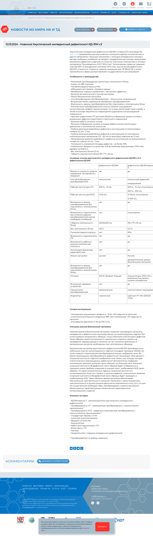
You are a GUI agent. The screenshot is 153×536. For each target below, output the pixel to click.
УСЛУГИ (95, 13)
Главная (31, 18)
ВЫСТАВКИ (43, 13)
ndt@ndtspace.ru (98, 496)
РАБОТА (53, 13)
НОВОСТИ (32, 13)
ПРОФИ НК (105, 13)
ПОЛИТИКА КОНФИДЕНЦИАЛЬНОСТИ (109, 491)
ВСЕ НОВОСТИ (82, 30)
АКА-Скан (74, 54)
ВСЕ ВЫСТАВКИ (106, 30)
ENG (34, 8)
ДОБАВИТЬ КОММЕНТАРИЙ (53, 461)
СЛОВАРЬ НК (124, 13)
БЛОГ (114, 13)
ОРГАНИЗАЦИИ (66, 13)
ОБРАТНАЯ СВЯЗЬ (140, 13)
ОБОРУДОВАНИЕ (82, 13)
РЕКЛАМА (95, 486)
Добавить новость (135, 29)
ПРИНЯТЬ (102, 527)
